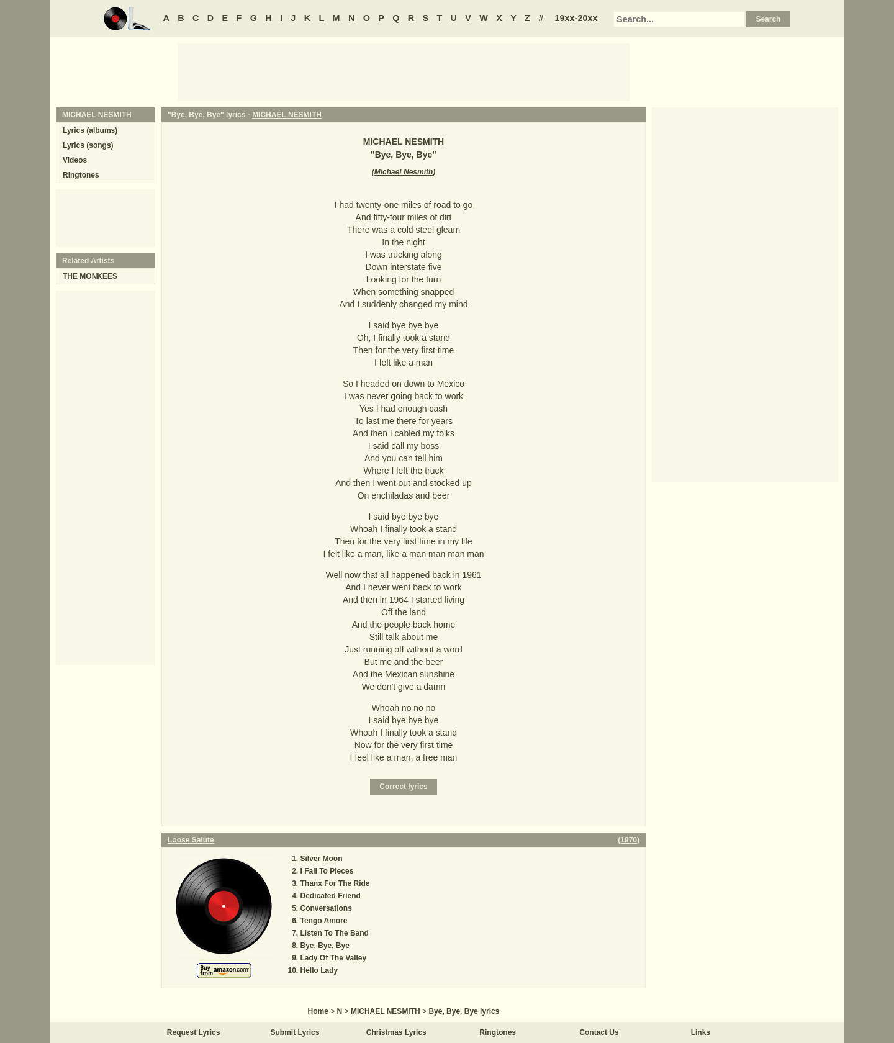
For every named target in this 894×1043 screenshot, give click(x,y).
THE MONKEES (90, 276)
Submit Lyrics (295, 1032)
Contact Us (598, 1032)
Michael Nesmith (403, 172)
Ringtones (81, 175)
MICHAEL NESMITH (287, 115)
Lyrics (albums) (90, 130)
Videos (75, 160)
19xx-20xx (576, 18)
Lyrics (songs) (88, 145)
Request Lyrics (193, 1032)
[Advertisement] (404, 71)
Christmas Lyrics (396, 1032)
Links (700, 1032)
